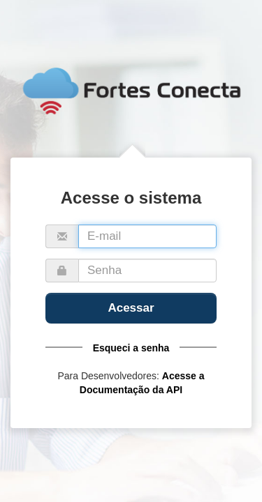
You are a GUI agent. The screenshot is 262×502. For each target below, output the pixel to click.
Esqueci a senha (131, 347)
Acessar (131, 307)
